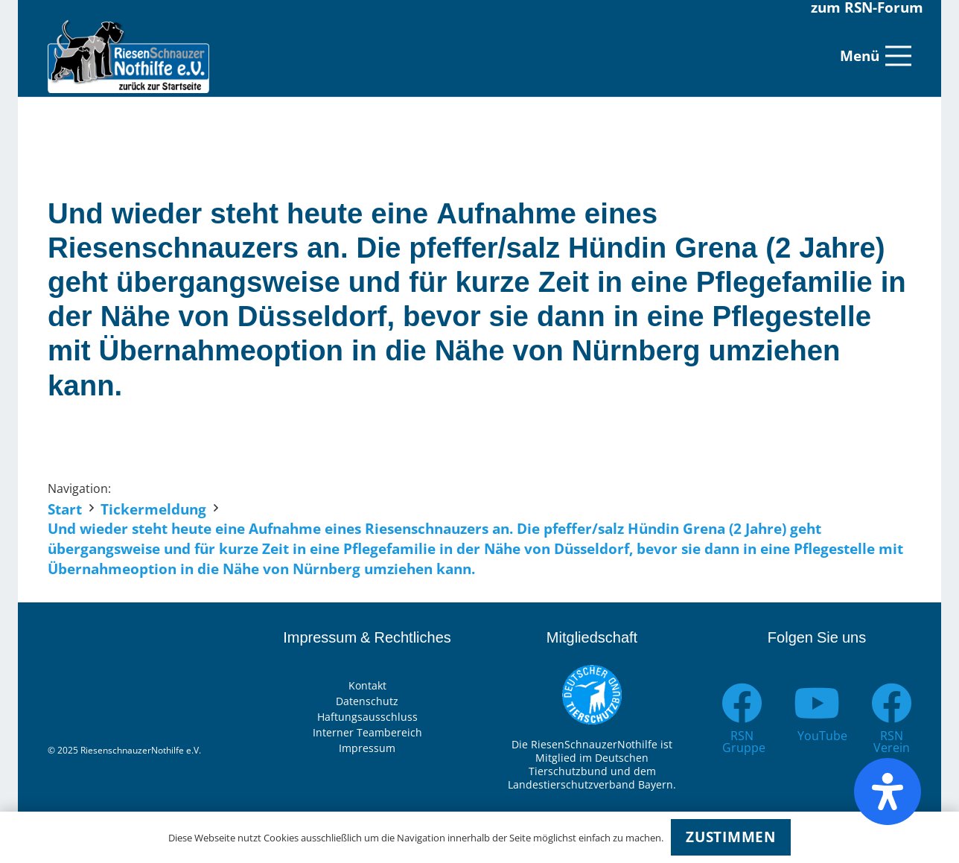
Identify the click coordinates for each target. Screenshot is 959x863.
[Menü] (875, 55)
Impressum (367, 748)
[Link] (128, 56)
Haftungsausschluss (367, 717)
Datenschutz (367, 701)
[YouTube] (817, 703)
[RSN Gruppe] (742, 703)
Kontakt (367, 685)
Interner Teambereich (367, 732)
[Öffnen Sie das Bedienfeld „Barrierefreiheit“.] (887, 791)
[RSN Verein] (891, 703)
